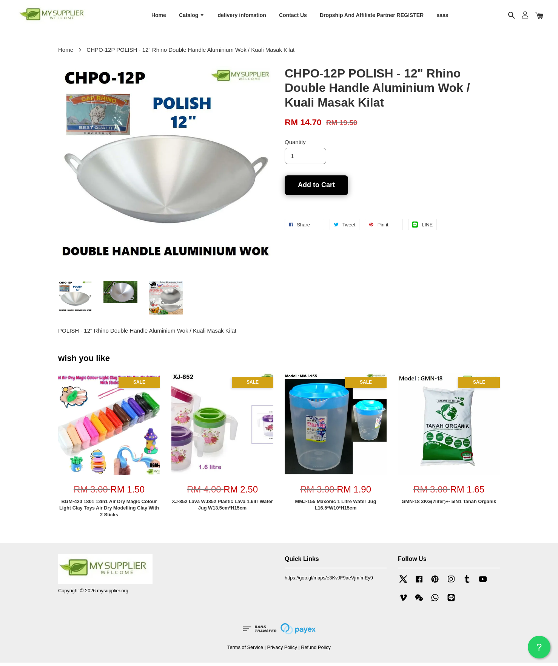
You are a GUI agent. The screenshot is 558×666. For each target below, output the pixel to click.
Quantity (295, 145)
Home (158, 16)
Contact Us (293, 16)
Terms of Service (245, 650)
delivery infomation (241, 16)
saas (442, 16)
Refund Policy (316, 650)
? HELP (539, 649)
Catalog (192, 16)
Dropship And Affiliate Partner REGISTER (372, 16)
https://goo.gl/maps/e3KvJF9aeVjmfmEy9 (329, 581)
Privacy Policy (282, 650)
